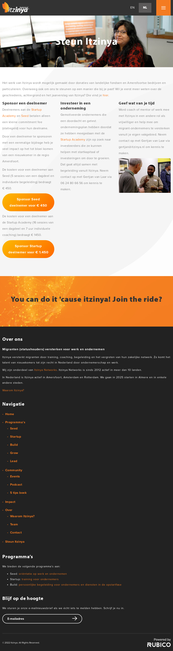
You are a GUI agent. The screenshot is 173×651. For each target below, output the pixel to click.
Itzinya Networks (45, 370)
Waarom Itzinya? (13, 390)
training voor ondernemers (40, 579)
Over (8, 510)
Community (13, 470)
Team (14, 524)
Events (15, 476)
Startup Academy (73, 140)
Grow (14, 453)
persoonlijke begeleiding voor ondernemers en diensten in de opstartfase (70, 584)
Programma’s (15, 422)
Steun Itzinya (15, 542)
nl (145, 8)
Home (9, 414)
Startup (15, 437)
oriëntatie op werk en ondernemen (43, 573)
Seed (25, 116)
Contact (16, 533)
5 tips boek (18, 493)
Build (14, 445)
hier (105, 95)
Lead (13, 461)
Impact (10, 502)
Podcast (16, 485)
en (132, 8)
